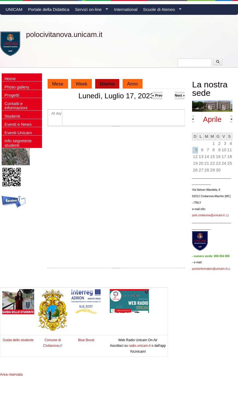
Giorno (109, 82)
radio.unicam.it (140, 346)
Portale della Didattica (48, 9)
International (125, 9)
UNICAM (14, 9)
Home (10, 78)
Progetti (11, 95)
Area (11, 374)
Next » (180, 95)
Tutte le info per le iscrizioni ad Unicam (42, 20)
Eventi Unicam (18, 132)
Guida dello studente (18, 340)
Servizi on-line (90, 11)
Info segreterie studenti (18, 142)
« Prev (157, 95)
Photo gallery (16, 87)
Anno (132, 83)
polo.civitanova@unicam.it (210, 215)
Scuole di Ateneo (160, 11)
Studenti (12, 116)
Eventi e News (18, 124)
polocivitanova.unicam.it (64, 34)
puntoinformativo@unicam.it (211, 268)
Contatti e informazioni (15, 105)
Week (82, 83)
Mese (57, 83)
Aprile (212, 119)
